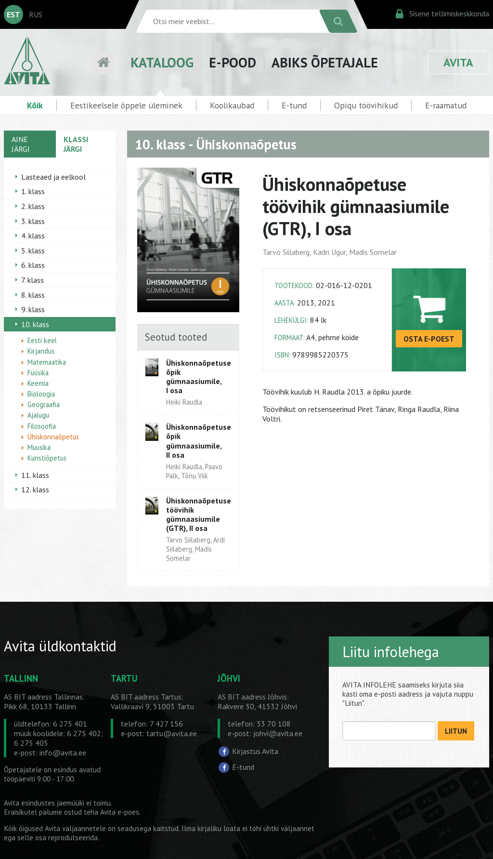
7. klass (32, 280)
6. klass (33, 265)
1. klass (33, 191)
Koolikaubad (232, 105)
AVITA (458, 62)
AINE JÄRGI (21, 144)
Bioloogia (41, 393)
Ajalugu (38, 415)
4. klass (33, 235)
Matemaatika (46, 362)
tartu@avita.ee (171, 733)
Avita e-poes (119, 812)
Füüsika (38, 372)
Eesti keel (42, 340)
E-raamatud (446, 105)
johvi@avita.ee (277, 733)
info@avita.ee (62, 752)
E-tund (294, 105)
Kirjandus (40, 351)
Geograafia (43, 404)
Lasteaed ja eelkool (53, 177)
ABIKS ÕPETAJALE (325, 62)
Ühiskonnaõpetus (53, 436)
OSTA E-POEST (428, 339)
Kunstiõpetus (46, 458)
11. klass (35, 475)
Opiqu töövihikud (366, 105)
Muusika (39, 447)
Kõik (35, 105)
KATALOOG (162, 62)
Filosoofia (41, 426)
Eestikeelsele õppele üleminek (126, 105)
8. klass (33, 295)
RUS (35, 14)
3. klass (33, 221)
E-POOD (232, 62)
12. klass (35, 489)
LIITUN (456, 731)
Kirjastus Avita (255, 751)
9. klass (33, 309)
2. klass (33, 206)
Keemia (38, 383)
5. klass (33, 250)
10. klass (35, 324)
